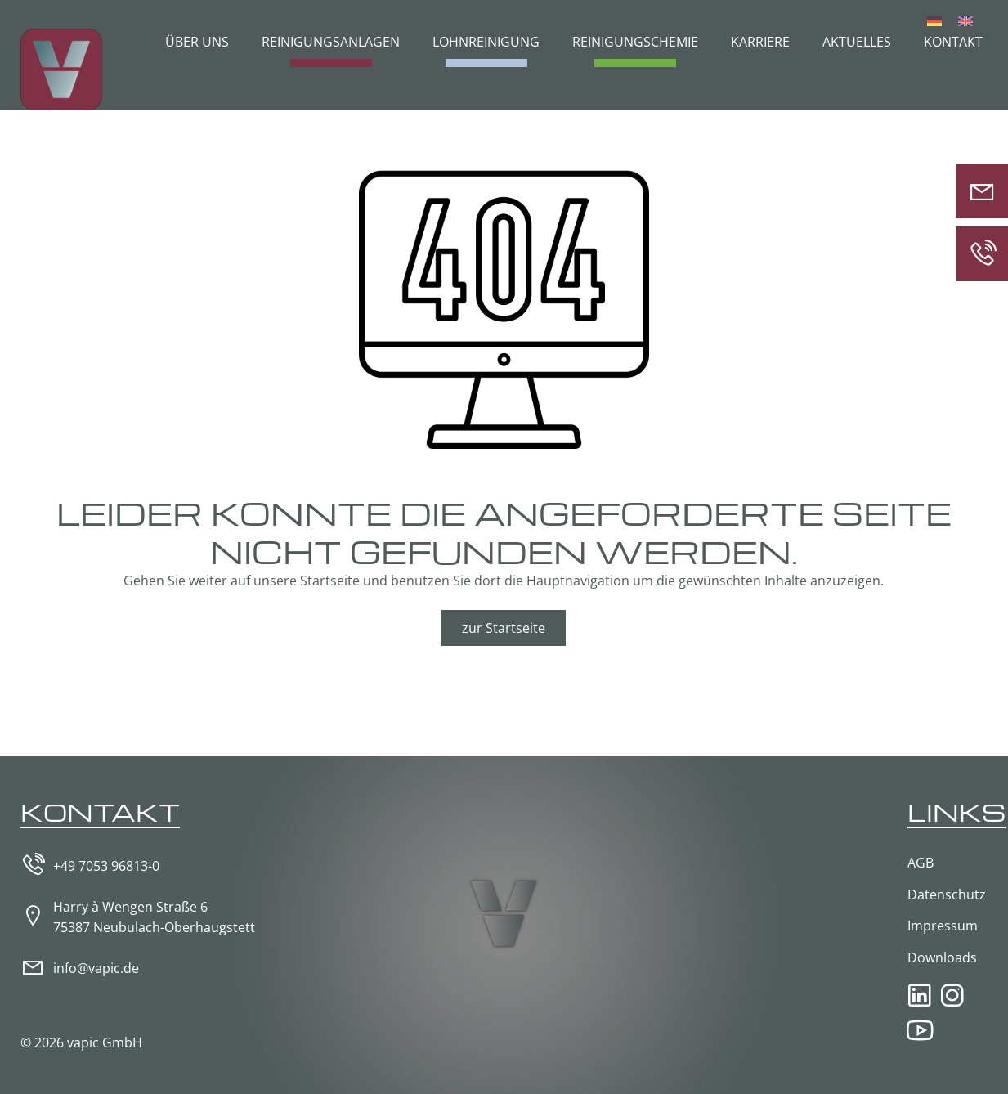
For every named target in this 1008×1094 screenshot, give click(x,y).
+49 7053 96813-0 (106, 866)
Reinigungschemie (635, 42)
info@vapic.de (96, 968)
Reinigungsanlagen (331, 42)
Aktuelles (856, 42)
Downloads (942, 957)
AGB (920, 863)
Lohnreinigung (486, 42)
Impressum (942, 926)
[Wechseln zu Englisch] (965, 20)
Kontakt (953, 42)
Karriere (760, 42)
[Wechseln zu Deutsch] (934, 20)
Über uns (197, 42)
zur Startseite (503, 628)
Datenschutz (946, 894)
